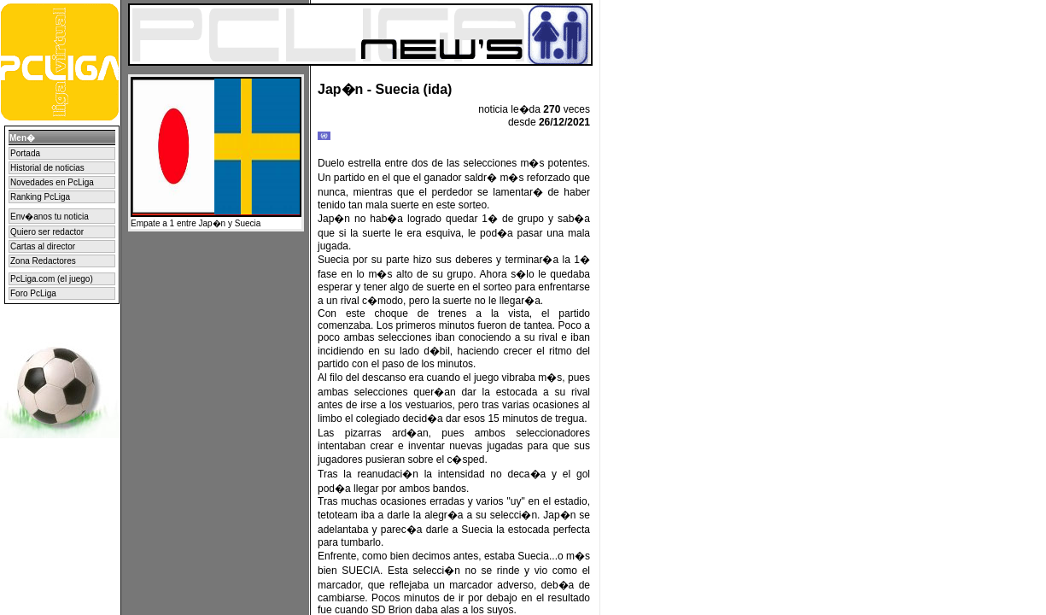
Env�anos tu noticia (49, 216)
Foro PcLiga (33, 293)
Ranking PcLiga (40, 197)
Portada (25, 153)
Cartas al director (42, 246)
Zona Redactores (43, 261)
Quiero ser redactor (47, 232)
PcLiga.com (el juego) (51, 279)
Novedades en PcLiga (52, 182)
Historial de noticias (47, 168)
